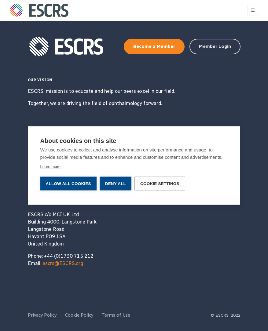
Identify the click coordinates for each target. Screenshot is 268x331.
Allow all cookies (68, 183)
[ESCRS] (39, 10)
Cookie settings (159, 183)
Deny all (115, 183)
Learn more (50, 166)
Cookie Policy (79, 315)
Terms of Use (116, 315)
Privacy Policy (42, 315)
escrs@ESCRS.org (62, 263)
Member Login (215, 46)
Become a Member (154, 46)
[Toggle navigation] (252, 10)
